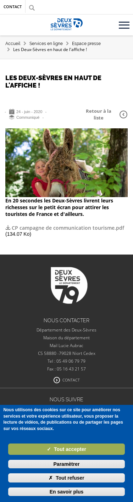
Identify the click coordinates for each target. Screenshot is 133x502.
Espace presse (86, 43)
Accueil (12, 43)
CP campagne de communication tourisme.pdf (68, 227)
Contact (13, 6)
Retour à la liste (106, 114)
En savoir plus (67, 492)
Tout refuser (66, 478)
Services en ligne (46, 43)
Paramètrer (67, 464)
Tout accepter (66, 449)
